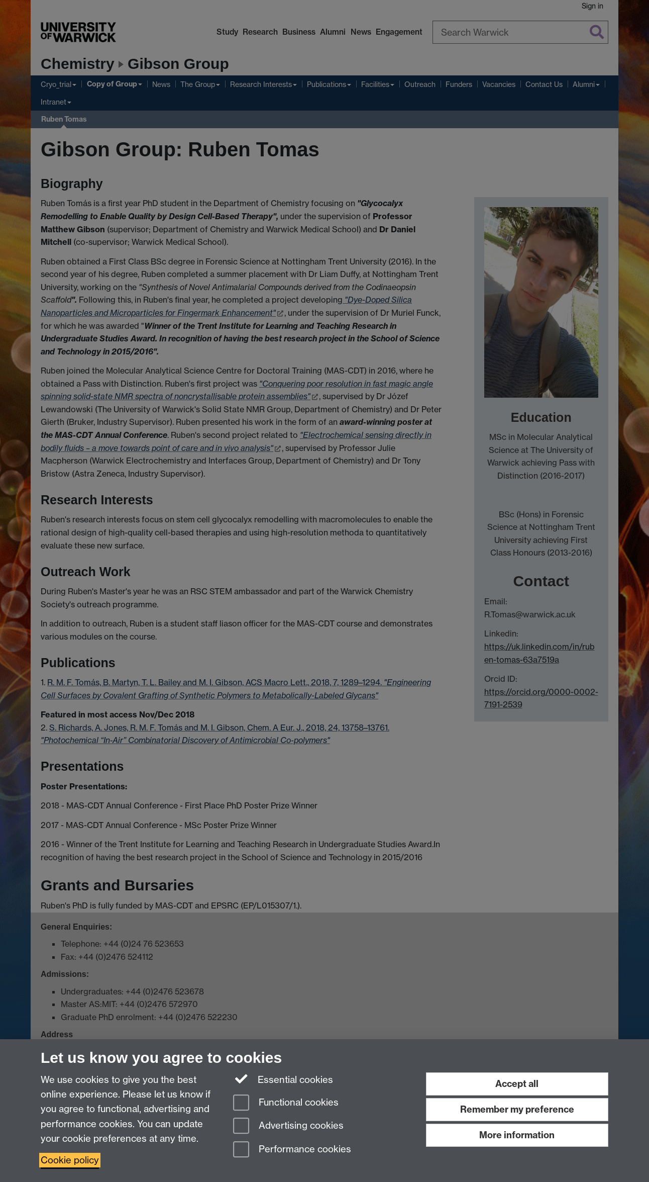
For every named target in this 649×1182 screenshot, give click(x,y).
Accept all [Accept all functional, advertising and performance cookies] (516, 1083)
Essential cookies (283, 1078)
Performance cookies (292, 1150)
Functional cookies (286, 1103)
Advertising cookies (288, 1126)
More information (517, 1135)
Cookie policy (70, 1160)
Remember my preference (517, 1109)
